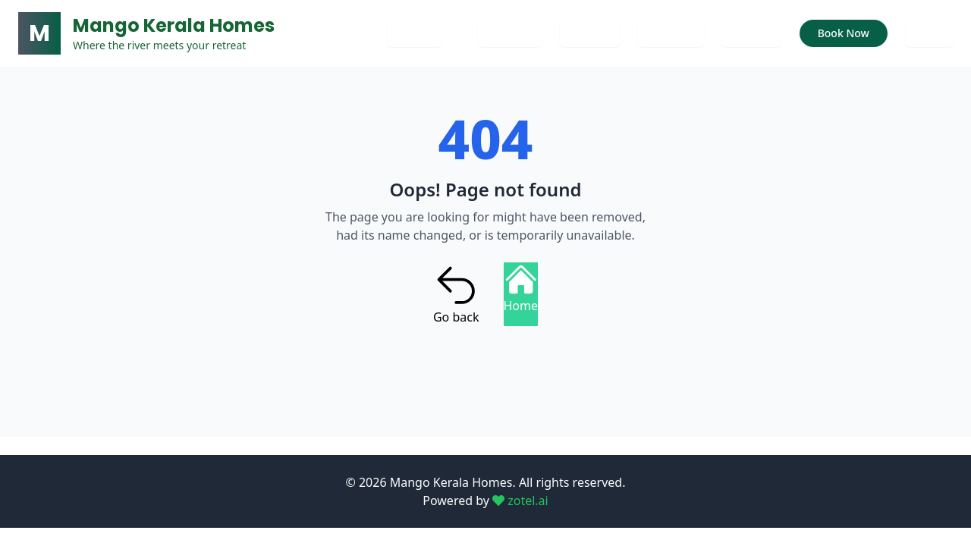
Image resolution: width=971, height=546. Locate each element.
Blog (929, 33)
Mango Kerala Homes (174, 25)
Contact (509, 33)
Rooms (751, 33)
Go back (456, 294)
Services (671, 33)
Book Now (843, 33)
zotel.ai (520, 500)
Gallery (590, 33)
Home (414, 33)
